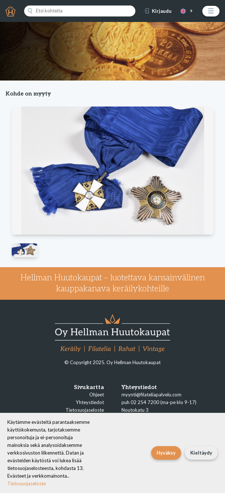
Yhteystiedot (90, 402)
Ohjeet (96, 394)
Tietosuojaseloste (84, 410)
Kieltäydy (201, 453)
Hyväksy (166, 453)
